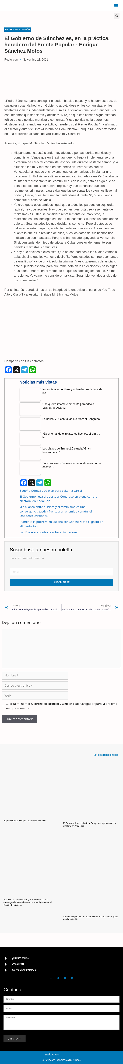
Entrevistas (12, 29)
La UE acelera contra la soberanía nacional (49, 532)
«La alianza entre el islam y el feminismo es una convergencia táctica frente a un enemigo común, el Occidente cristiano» (56, 511)
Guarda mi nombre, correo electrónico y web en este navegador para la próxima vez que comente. (61, 706)
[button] (116, 5)
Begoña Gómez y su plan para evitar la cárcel (51, 491)
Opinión (25, 29)
